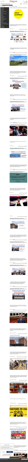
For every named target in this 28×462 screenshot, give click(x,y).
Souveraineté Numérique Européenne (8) (4, 24)
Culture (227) (2, 9)
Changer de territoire (26, 2)
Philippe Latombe (20, 116)
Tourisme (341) (2, 27)
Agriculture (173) (2, 8)
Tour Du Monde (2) (3, 26)
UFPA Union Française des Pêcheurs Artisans (17, 79)
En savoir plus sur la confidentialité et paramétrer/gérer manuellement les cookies (6, 454)
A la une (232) (2, 7)
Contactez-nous (13, 456)
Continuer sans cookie (9, 452)
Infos (22, 456)
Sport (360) (2, 25)
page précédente (25, 3)
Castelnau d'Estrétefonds (19, 282)
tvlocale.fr (3, 456)
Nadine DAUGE (20, 24)
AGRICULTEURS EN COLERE (19, 337)
